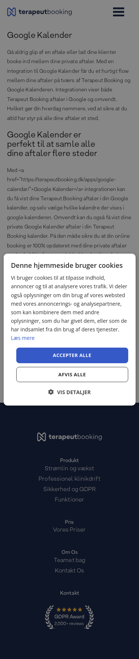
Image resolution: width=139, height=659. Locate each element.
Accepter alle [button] (72, 355)
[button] (69, 391)
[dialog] (69, 330)
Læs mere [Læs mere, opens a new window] (22, 337)
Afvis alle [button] (72, 374)
